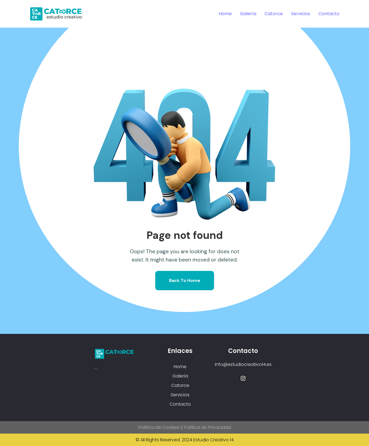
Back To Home (184, 280)
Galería (248, 13)
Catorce (274, 13)
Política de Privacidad (207, 427)
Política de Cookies (158, 427)
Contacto (328, 13)
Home (225, 13)
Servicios (300, 13)
